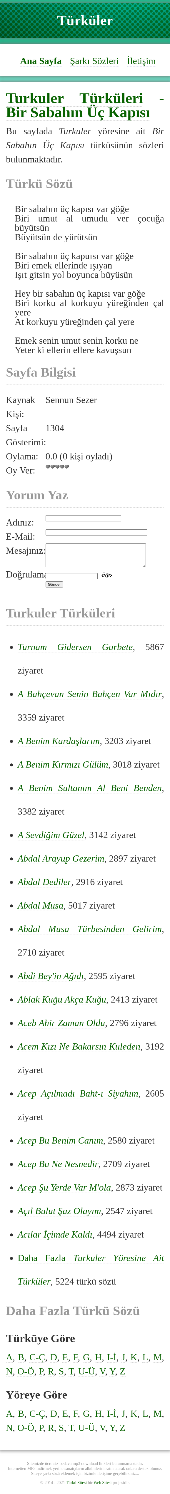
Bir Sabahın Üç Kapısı (78, 112)
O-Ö (25, 1375)
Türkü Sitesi (76, 1487)
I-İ (111, 1361)
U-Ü (86, 1375)
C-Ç (37, 1361)
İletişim (141, 61)
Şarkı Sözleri (94, 61)
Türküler (85, 20)
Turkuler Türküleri (74, 98)
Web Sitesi (103, 1487)
